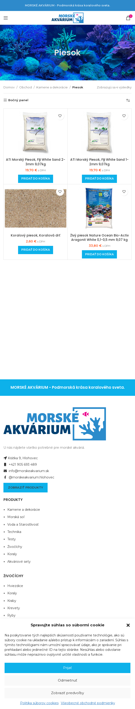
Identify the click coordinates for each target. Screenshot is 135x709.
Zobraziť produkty (25, 487)
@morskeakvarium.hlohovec (28, 477)
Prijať (67, 668)
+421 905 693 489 (20, 464)
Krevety (13, 608)
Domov (9, 87)
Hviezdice (15, 586)
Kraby (11, 601)
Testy (11, 539)
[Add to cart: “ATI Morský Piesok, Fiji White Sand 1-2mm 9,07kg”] (99, 179)
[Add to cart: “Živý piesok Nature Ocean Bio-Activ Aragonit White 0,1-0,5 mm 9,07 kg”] (99, 254)
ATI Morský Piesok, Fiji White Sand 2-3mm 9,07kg (35, 161)
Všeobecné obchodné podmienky (88, 703)
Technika (14, 532)
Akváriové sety (19, 562)
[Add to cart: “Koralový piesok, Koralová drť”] (35, 250)
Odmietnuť (67, 680)
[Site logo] (67, 18)
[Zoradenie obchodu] (128, 100)
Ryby (11, 615)
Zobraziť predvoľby (67, 693)
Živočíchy (14, 547)
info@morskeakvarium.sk (26, 471)
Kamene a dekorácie (52, 87)
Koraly (12, 554)
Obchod (25, 87)
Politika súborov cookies (39, 703)
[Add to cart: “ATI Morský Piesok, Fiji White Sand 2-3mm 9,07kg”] (35, 179)
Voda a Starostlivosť (23, 524)
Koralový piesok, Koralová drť (35, 235)
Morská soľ (15, 517)
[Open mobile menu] (5, 17)
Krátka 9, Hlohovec (20, 458)
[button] (128, 625)
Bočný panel (18, 100)
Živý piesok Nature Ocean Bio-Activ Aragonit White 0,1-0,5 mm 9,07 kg (99, 237)
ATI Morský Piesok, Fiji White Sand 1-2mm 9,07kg (99, 161)
